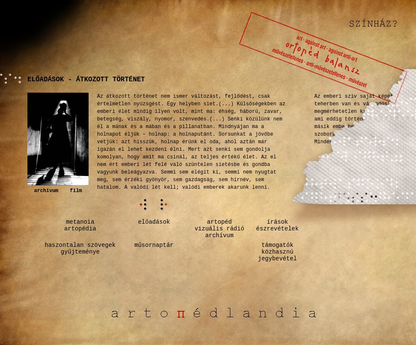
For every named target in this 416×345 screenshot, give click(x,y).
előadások (154, 222)
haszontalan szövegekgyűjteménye (80, 248)
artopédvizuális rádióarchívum (219, 229)
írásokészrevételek (277, 225)
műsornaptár (154, 245)
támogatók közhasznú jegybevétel (277, 252)
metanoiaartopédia (80, 225)
